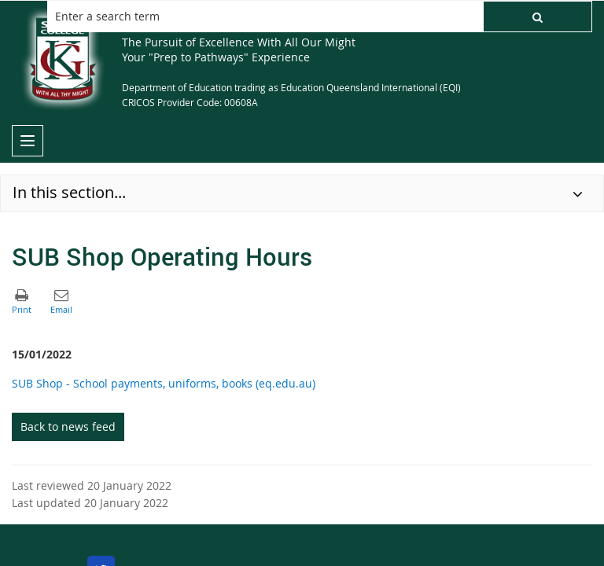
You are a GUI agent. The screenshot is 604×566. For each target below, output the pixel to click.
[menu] (27, 140)
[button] (537, 16)
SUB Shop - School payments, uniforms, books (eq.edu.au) (163, 383)
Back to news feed (68, 426)
